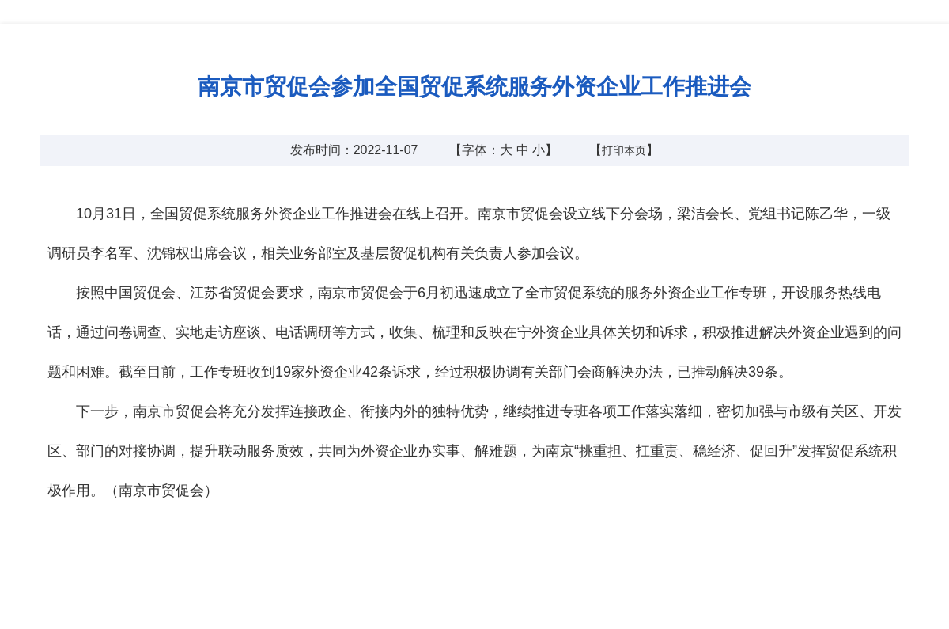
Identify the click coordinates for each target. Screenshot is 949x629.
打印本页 (624, 150)
